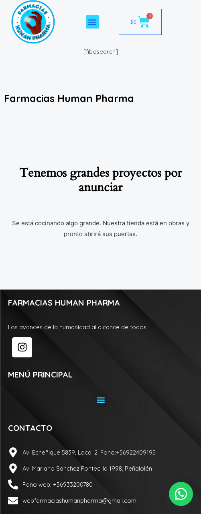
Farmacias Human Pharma (69, 98)
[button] (92, 22)
